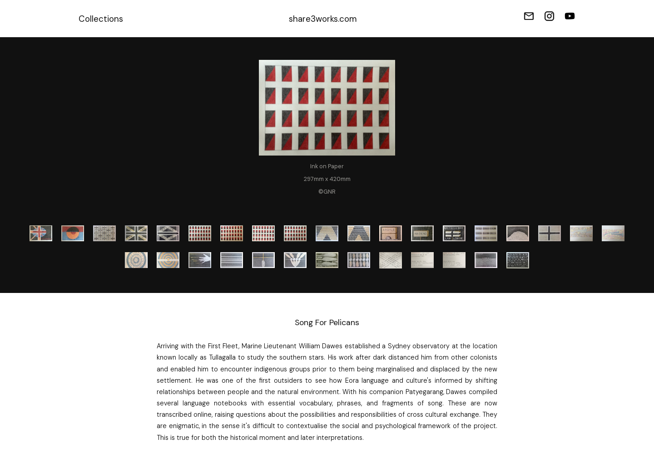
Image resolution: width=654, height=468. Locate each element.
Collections (101, 18)
